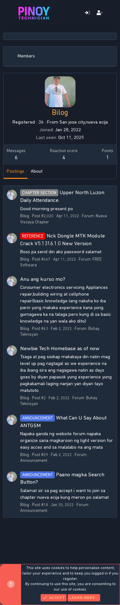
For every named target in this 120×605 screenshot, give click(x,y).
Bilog (24, 215)
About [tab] (37, 171)
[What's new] (112, 13)
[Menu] (8, 13)
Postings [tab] (15, 171)
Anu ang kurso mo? (42, 279)
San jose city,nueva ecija (84, 122)
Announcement (33, 460)
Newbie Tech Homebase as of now (60, 348)
